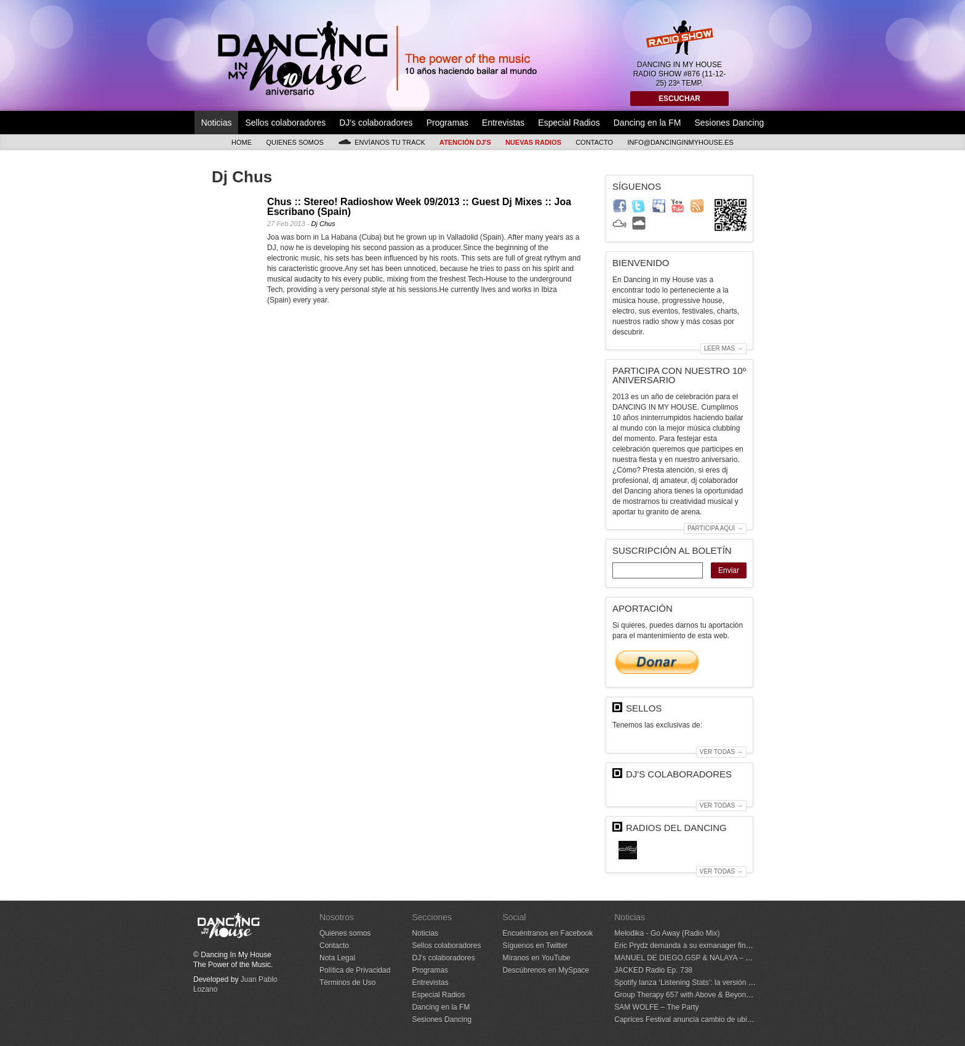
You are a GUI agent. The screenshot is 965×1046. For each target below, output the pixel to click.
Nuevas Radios (533, 142)
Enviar (728, 570)
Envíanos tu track (381, 142)
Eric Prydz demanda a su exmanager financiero (692, 945)
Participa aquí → (715, 528)
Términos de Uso (347, 982)
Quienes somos (295, 142)
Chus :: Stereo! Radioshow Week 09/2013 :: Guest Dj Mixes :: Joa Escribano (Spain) (419, 207)
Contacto (594, 142)
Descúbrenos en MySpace (545, 970)
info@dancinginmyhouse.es (680, 142)
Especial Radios (568, 123)
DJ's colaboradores (375, 123)
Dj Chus (323, 223)
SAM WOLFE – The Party (656, 1007)
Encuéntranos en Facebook (547, 933)
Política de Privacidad (354, 970)
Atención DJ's (465, 142)
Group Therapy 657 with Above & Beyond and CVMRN (703, 995)
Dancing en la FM (647, 123)
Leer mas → (723, 348)
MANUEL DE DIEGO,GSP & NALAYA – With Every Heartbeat (714, 958)
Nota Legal (337, 958)
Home (241, 142)
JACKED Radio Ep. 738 (653, 970)
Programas (447, 123)
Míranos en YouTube (536, 958)
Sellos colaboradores (285, 123)
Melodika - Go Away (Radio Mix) (666, 933)
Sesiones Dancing (729, 123)
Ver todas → (721, 751)
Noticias (216, 123)
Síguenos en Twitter (534, 945)
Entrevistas (503, 123)
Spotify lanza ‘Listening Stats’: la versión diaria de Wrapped (711, 982)
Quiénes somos (344, 933)
